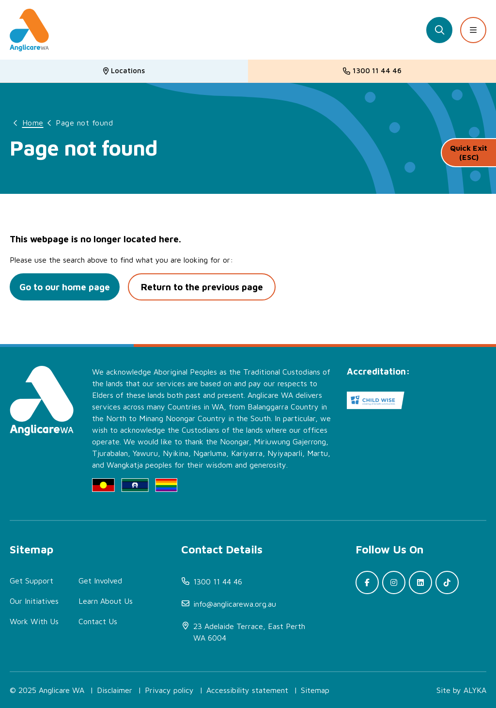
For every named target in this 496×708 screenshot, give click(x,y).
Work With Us (34, 621)
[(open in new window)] (251, 631)
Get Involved (100, 580)
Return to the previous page (206, 287)
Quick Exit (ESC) (469, 155)
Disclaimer (114, 690)
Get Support (31, 580)
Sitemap (315, 690)
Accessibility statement (247, 690)
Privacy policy (169, 690)
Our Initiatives (34, 601)
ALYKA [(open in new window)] (475, 690)
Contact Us (97, 621)
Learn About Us (105, 601)
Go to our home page (66, 287)
